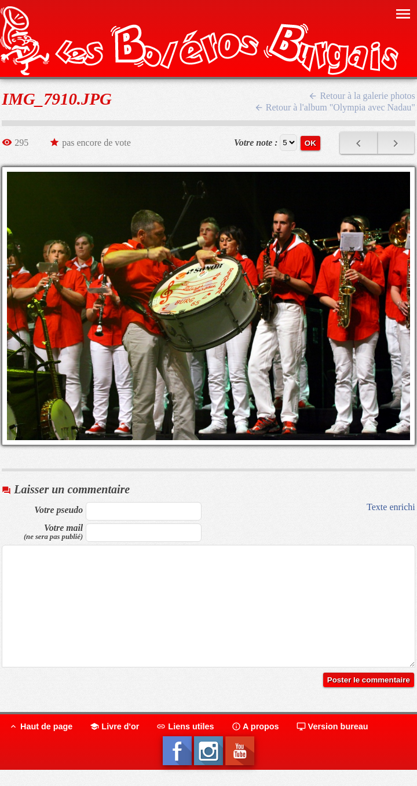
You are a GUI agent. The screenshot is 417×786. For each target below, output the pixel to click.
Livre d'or (114, 726)
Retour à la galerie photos (361, 96)
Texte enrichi (391, 507)
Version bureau (332, 726)
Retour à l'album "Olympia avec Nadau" (334, 107)
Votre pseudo (58, 510)
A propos (255, 726)
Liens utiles (185, 726)
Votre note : (256, 142)
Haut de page (40, 726)
